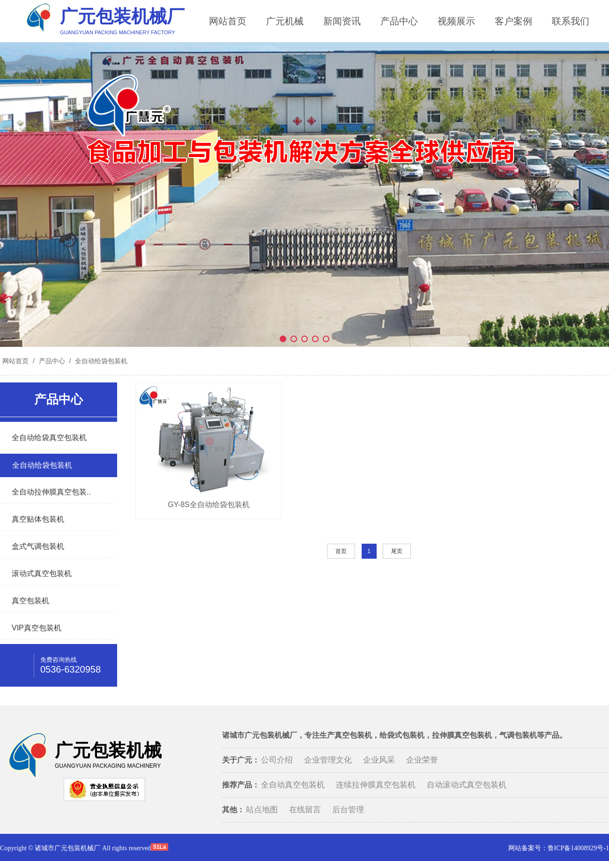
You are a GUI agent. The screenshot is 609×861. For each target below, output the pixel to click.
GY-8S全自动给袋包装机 (209, 505)
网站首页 (227, 21)
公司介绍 (277, 760)
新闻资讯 (342, 21)
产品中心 (399, 21)
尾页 (396, 551)
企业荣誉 (422, 760)
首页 (341, 551)
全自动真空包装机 (293, 784)
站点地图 (262, 809)
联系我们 (570, 21)
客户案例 (513, 21)
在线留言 (305, 809)
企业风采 (379, 760)
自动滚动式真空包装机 (466, 784)
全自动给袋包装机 (100, 361)
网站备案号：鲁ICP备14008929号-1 (558, 848)
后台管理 (348, 809)
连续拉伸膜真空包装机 (376, 784)
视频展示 (456, 21)
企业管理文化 (328, 760)
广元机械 (285, 21)
